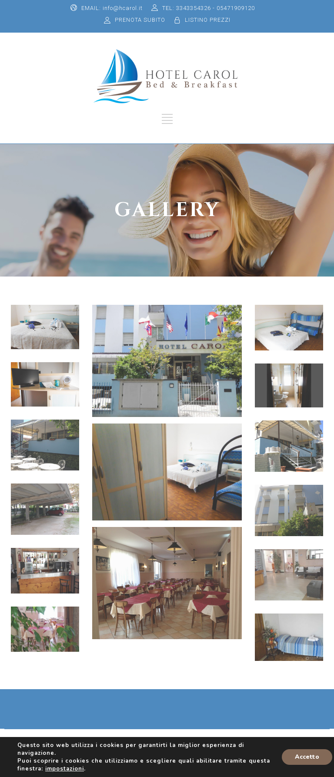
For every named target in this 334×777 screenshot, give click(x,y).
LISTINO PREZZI (207, 20)
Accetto (307, 757)
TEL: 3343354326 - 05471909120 (208, 8)
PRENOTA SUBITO (140, 20)
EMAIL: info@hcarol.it (112, 8)
